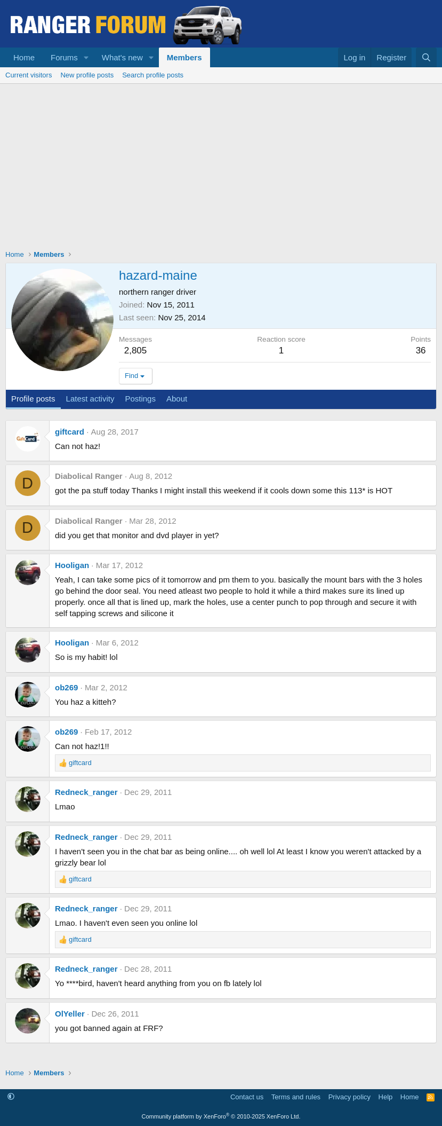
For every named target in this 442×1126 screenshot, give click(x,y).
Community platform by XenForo (221, 1116)
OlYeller (70, 1013)
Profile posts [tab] (33, 398)
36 (421, 350)
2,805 (135, 350)
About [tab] (176, 398)
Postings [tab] (140, 398)
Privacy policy (349, 1097)
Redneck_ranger (86, 792)
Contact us (246, 1097)
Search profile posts (152, 75)
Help (386, 1097)
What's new (122, 57)
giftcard (69, 431)
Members (184, 57)
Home (24, 57)
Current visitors (28, 75)
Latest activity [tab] (90, 398)
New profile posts (87, 75)
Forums (64, 57)
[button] (86, 57)
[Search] (426, 57)
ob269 (66, 687)
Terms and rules (295, 1097)
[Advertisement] (221, 164)
